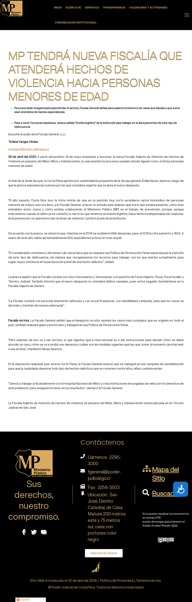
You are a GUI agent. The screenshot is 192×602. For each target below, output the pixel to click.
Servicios (92, 7)
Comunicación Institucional (76, 22)
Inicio (58, 7)
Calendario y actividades (148, 7)
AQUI (174, 525)
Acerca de (73, 7)
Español (23, 599)
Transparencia (114, 7)
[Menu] (186, 15)
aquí (62, 134)
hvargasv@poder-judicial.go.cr (28, 149)
